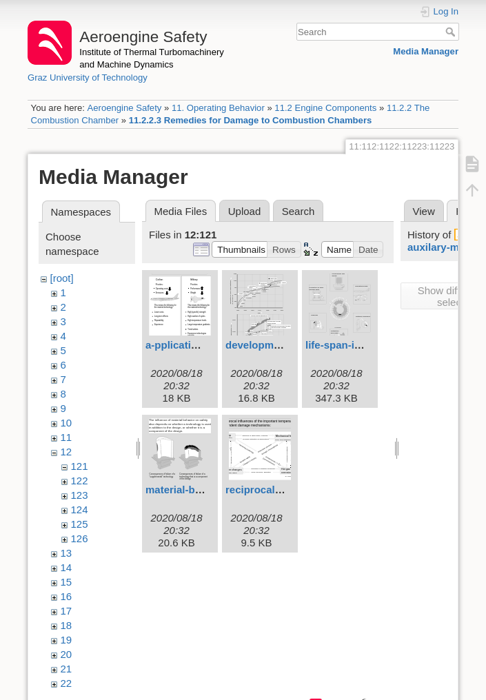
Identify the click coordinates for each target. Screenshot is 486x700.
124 (79, 509)
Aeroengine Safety (124, 108)
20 (66, 654)
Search (451, 32)
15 (66, 582)
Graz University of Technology (88, 77)
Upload (244, 211)
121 (79, 466)
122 (79, 480)
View (424, 211)
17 (66, 611)
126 (79, 538)
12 (66, 451)
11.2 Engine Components (325, 108)
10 (66, 423)
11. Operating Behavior (218, 108)
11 (66, 437)
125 (79, 524)
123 (79, 495)
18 (66, 625)
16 (66, 596)
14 (66, 567)
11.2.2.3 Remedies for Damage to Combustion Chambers (250, 120)
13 (66, 553)
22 (66, 683)
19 (66, 640)
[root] (62, 278)
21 (66, 669)
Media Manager (425, 51)
